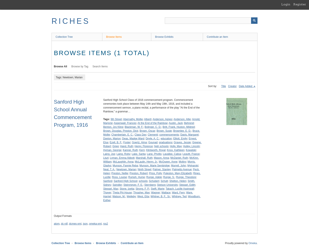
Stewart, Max (110, 188)
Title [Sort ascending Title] (223, 86)
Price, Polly (155, 173)
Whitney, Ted (179, 196)
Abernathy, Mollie (133, 119)
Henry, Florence (144, 146)
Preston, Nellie (119, 173)
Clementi (153, 134)
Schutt (164, 181)
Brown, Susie (164, 130)
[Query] (211, 20)
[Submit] (254, 20)
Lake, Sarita (138, 153)
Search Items (100, 66)
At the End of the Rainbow (152, 123)
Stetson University (167, 184)
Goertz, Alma (139, 142)
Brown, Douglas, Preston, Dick (120, 130)
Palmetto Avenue (182, 169)
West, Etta (143, 196)
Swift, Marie (157, 188)
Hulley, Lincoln (191, 146)
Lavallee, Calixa (172, 153)
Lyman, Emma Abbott (122, 157)
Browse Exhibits (164, 36)
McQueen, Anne (168, 161)
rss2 (105, 223)
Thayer (107, 192)
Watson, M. (118, 196)
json (85, 223)
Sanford (107, 181)
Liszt (106, 157)
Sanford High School (125, 181)
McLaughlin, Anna (123, 161)
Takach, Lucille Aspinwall (180, 188)
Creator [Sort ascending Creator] (232, 86)
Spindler (117, 184)
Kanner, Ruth (130, 150)
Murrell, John (178, 165)
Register (299, 4)
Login (285, 4)
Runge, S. (169, 177)
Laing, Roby (123, 153)
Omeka (252, 243)
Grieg (115, 146)
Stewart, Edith (187, 184)
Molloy (182, 161)
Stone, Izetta (127, 188)
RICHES (71, 21)
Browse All (60, 66)
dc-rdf (64, 223)
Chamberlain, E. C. (122, 134)
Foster (126, 142)
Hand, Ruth (126, 146)
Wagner (155, 192)
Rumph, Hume (136, 177)
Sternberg (150, 184)
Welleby (131, 196)
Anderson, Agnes (162, 119)
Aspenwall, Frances (125, 123)
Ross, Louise (119, 177)
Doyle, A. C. (152, 138)
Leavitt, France (191, 153)
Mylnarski (192, 165)
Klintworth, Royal (155, 150)
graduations (165, 142)
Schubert (154, 181)
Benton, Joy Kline (113, 126)
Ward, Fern (178, 192)
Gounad (153, 142)
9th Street (116, 119)
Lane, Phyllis (154, 153)
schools (143, 181)
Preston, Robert (139, 173)
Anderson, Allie (182, 119)
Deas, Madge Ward (133, 138)
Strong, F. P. (142, 188)
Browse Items (114, 36)
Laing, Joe (109, 153)
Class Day (140, 134)
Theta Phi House (122, 192)
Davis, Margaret (189, 134)
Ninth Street (144, 169)
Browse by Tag (79, 66)
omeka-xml (95, 223)
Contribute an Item (217, 36)
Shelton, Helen (177, 181)
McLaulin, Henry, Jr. (146, 161)
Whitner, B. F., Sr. (161, 196)
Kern (142, 150)
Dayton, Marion (112, 138)
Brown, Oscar (147, 130)
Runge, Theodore (186, 177)
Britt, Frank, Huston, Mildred (179, 126)
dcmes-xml (75, 223)
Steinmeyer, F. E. (133, 184)
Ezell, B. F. (116, 142)
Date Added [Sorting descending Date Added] (246, 86)
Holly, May (176, 146)
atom (57, 223)
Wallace (165, 192)
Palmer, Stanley (162, 169)
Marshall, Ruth (144, 157)
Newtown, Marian (126, 169)
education (166, 138)
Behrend (189, 123)
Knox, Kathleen (175, 150)
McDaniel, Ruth (179, 157)
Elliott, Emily (180, 138)
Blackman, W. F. (134, 126)
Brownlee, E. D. (182, 130)
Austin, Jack (176, 123)
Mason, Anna (161, 157)
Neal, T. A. (109, 169)
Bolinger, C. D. (153, 126)
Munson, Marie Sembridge (154, 165)
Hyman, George (112, 150)
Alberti (147, 119)
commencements (169, 134)
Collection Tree (64, 36)
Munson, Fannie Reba (125, 165)
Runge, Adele (154, 177)
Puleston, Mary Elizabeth (177, 173)
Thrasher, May (141, 192)
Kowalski (191, 150)
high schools (161, 146)
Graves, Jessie (182, 142)
